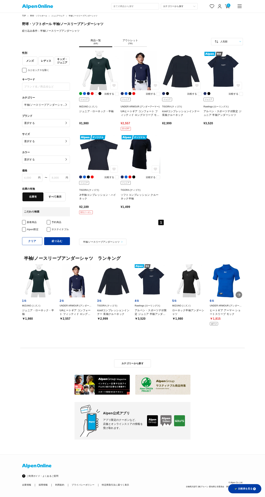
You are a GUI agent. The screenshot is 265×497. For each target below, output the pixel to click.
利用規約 (59, 485)
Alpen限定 (33, 229)
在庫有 (33, 196)
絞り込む (57, 241)
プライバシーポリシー (83, 485)
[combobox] (135, 6)
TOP (24, 16)
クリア (32, 241)
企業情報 (26, 485)
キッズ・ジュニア (62, 61)
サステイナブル (60, 229)
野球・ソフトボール (38, 16)
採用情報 (43, 485)
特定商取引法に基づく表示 (115, 485)
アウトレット (130, 42)
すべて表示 (55, 196)
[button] (239, 294)
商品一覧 (95, 42)
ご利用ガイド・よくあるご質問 (42, 476)
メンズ (30, 60)
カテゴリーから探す (132, 363)
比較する (109, 93)
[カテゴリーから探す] (179, 6)
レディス (46, 60)
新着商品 (32, 222)
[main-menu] (239, 6)
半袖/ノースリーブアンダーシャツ (83, 16)
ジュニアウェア (57, 16)
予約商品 (57, 222)
